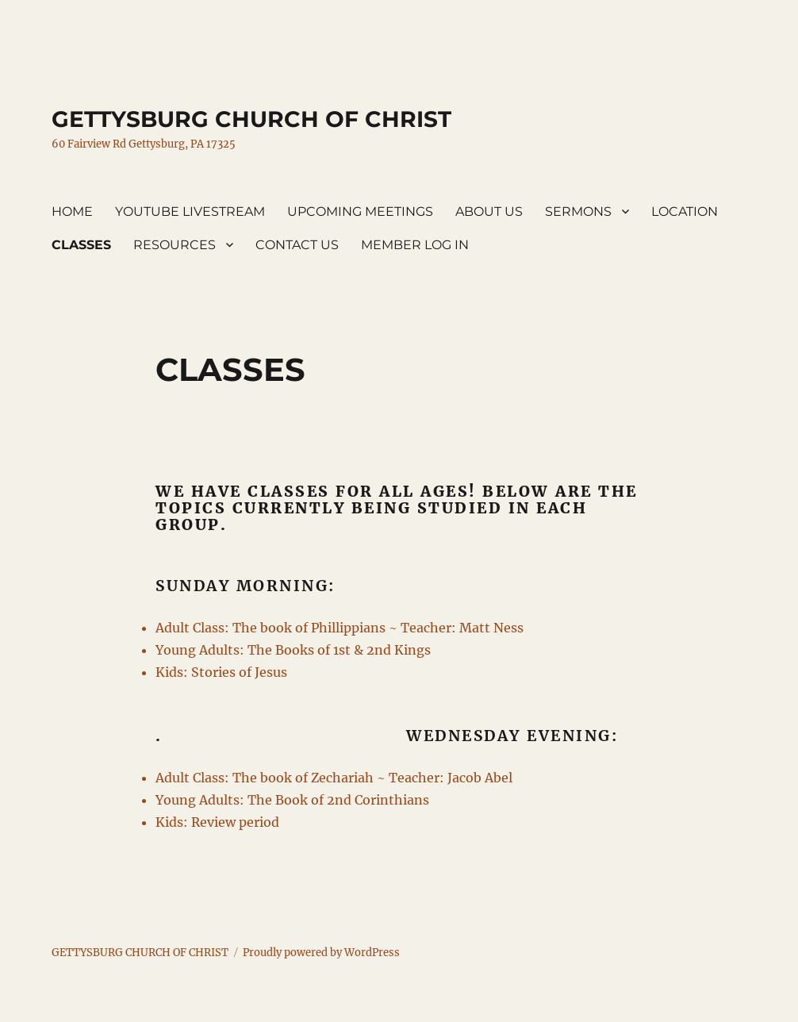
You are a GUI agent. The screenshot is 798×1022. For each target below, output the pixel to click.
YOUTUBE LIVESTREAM (190, 211)
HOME (72, 211)
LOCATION (684, 211)
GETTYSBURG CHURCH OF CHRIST (251, 119)
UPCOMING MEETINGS (360, 211)
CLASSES (81, 244)
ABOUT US (489, 211)
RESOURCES (174, 244)
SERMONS (578, 211)
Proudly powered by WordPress (321, 952)
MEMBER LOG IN (415, 244)
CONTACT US (297, 244)
